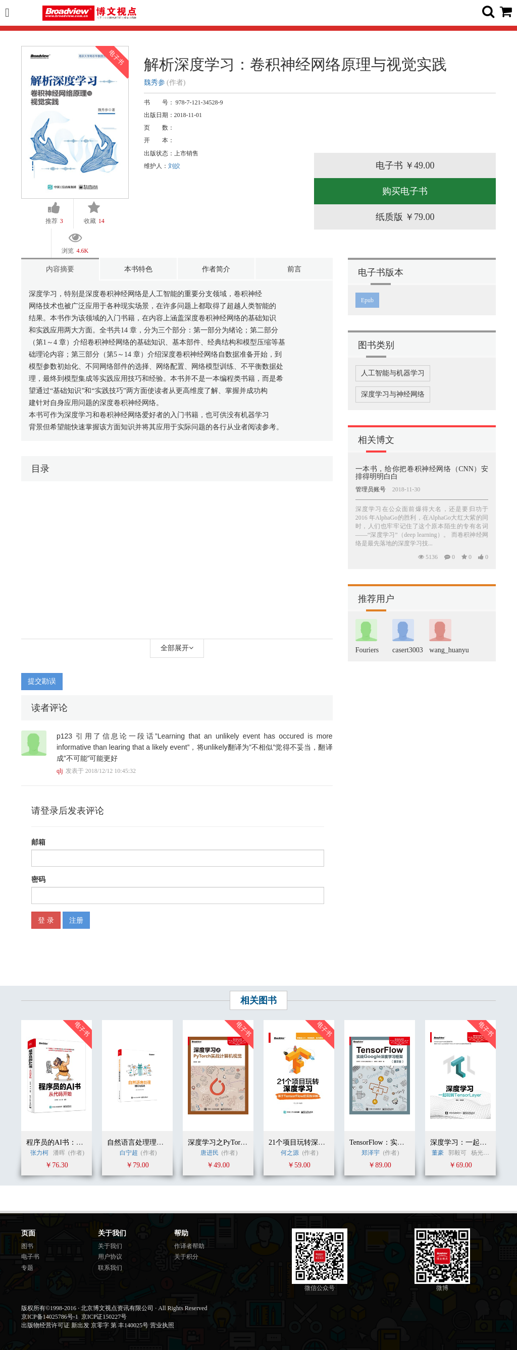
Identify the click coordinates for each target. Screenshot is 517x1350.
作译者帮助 (189, 1246)
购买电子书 (405, 191)
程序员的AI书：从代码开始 (69, 1142)
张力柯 (39, 1152)
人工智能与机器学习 (393, 373)
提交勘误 (42, 681)
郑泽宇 (370, 1152)
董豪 (438, 1152)
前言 (294, 269)
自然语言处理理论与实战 (146, 1142)
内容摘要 (60, 269)
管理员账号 (370, 489)
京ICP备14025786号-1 (49, 1316)
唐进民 (209, 1152)
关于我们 (110, 1246)
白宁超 (129, 1152)
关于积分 (186, 1256)
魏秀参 (154, 82)
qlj (60, 770)
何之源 (290, 1152)
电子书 (30, 1256)
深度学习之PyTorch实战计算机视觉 (242, 1142)
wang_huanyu (449, 650)
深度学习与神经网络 (393, 394)
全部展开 (177, 648)
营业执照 (162, 1325)
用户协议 (110, 1256)
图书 (27, 1246)
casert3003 (407, 650)
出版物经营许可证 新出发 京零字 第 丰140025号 (84, 1325)
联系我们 (110, 1267)
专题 (27, 1267)
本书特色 (138, 269)
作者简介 (216, 269)
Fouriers (367, 650)
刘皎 (174, 166)
